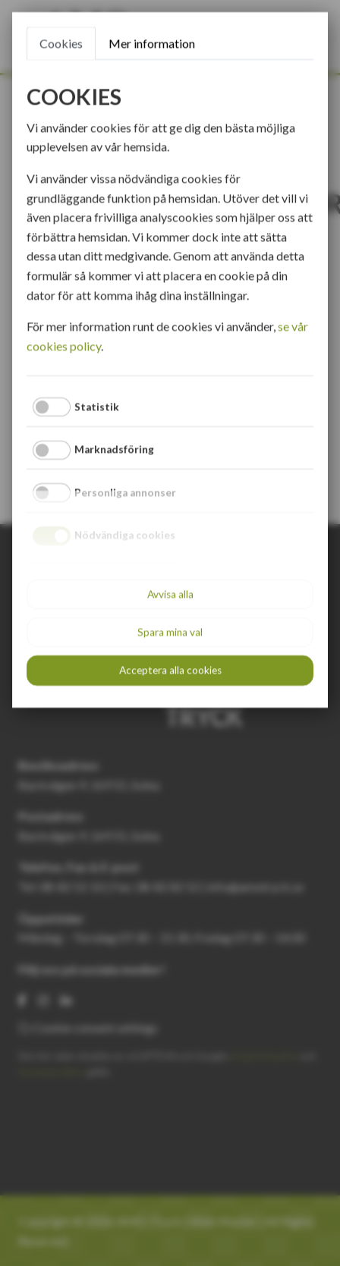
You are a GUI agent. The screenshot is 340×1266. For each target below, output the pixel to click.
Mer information (152, 43)
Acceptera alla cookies (170, 670)
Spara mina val (170, 632)
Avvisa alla (170, 594)
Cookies (61, 43)
